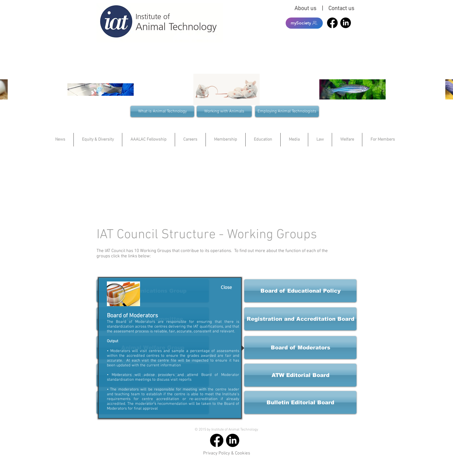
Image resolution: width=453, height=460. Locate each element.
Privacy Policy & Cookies (226, 453)
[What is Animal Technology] (162, 111)
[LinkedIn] (345, 23)
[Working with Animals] (224, 111)
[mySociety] (304, 23)
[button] (300, 318)
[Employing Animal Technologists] (287, 111)
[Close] (226, 287)
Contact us (341, 8)
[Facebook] (332, 23)
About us (306, 8)
